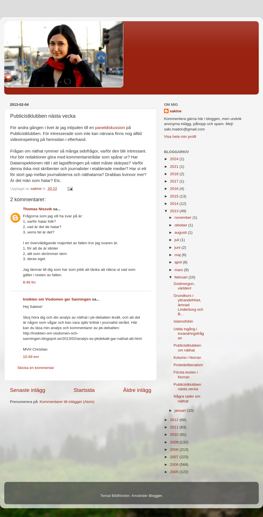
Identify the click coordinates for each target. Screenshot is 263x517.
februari (181, 277)
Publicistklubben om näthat (187, 347)
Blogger (155, 496)
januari (180, 410)
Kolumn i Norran (187, 357)
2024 (175, 159)
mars (179, 270)
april (178, 262)
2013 (175, 211)
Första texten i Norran (186, 374)
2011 (175, 427)
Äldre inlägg (137, 390)
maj (178, 255)
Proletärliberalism (188, 365)
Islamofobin (183, 321)
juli (177, 240)
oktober (181, 225)
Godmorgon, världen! (184, 286)
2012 (175, 420)
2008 (175, 449)
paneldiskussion (110, 127)
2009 (175, 442)
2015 (175, 196)
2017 (175, 181)
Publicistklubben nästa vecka (187, 386)
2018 (175, 174)
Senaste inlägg (27, 390)
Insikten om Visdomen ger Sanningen (57, 299)
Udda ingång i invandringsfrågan (189, 333)
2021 (175, 166)
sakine (176, 111)
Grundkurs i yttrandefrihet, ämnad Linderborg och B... (188, 304)
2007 (175, 457)
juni (178, 247)
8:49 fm (29, 282)
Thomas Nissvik (37, 209)
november (183, 217)
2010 (175, 434)
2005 (175, 472)
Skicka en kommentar (35, 368)
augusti (181, 232)
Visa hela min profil (180, 136)
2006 (175, 464)
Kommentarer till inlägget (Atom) (67, 402)
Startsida (84, 390)
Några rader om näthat (187, 398)
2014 (175, 203)
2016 (175, 188)
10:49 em (31, 357)
